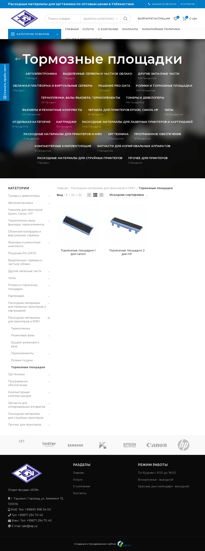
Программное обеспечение (18, 383)
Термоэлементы (22, 353)
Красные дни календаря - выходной (163, 486)
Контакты (79, 493)
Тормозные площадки (28, 367)
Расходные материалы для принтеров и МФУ (103, 188)
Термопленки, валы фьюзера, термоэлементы (26, 222)
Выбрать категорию (99, 18)
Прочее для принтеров (24, 424)
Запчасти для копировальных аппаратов (26, 405)
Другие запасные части (24, 271)
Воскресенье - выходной (155, 479)
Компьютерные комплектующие (19, 394)
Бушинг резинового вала (25, 344)
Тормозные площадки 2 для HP (127, 252)
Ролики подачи (22, 360)
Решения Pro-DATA (22, 253)
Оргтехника (16, 374)
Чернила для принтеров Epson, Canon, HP (25, 211)
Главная (62, 188)
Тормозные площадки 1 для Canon (78, 252)
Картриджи (16, 296)
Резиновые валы (22, 335)
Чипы (12, 278)
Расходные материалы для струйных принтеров (25, 415)
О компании (81, 486)
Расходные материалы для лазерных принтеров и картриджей (27, 306)
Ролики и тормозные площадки (23, 287)
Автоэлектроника (20, 203)
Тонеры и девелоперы (24, 196)
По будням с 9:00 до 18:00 (157, 473)
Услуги (77, 479)
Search (125, 18)
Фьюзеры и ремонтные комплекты (24, 244)
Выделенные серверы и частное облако (25, 262)
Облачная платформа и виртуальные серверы (24, 233)
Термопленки (20, 328)
